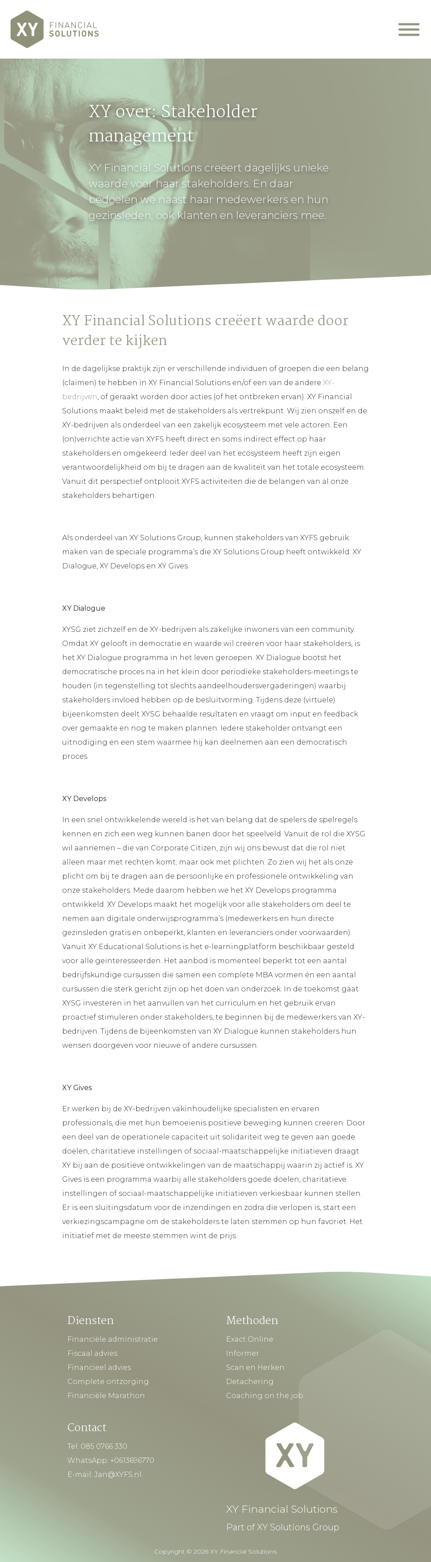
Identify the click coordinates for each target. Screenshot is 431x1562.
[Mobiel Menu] (409, 29)
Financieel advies (99, 1367)
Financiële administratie (112, 1339)
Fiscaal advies (92, 1353)
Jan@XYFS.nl (117, 1474)
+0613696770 (132, 1460)
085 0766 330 (104, 1446)
